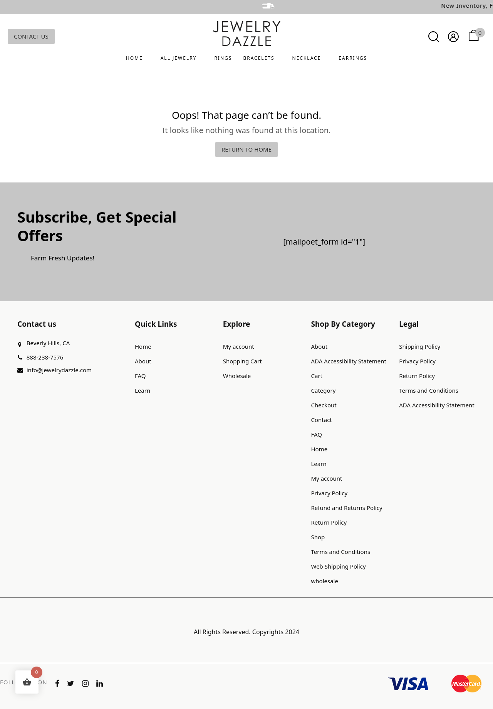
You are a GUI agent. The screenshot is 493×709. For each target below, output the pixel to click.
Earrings (353, 58)
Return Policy (329, 522)
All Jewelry (179, 58)
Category (323, 390)
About (143, 361)
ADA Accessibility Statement (348, 361)
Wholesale (237, 376)
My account (238, 346)
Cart (317, 376)
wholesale (324, 581)
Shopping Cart (242, 361)
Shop (318, 537)
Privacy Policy (329, 493)
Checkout (324, 405)
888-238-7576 (45, 357)
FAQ (140, 376)
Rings (223, 58)
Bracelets (258, 58)
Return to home (246, 149)
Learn (142, 390)
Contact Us (31, 36)
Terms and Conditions (341, 551)
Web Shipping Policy (338, 566)
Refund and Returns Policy (346, 507)
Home (134, 58)
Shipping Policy (419, 346)
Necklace (306, 58)
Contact (321, 420)
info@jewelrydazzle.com (59, 370)
